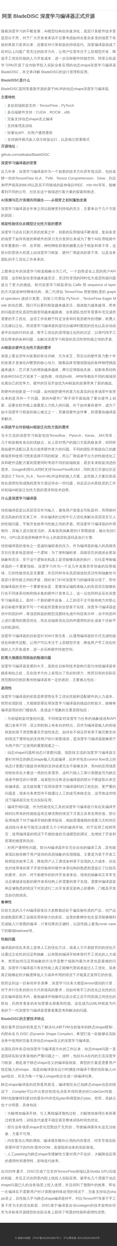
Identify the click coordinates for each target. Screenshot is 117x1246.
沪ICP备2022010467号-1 (47, 1237)
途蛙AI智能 (24, 1237)
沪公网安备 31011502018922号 (82, 1237)
